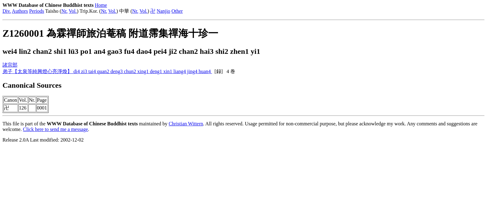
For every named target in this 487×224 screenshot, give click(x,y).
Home (101, 5)
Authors (20, 11)
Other (177, 11)
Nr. (64, 11)
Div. (6, 11)
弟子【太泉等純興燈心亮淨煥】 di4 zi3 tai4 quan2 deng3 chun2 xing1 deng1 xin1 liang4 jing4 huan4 (107, 71)
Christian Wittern (186, 123)
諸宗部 (9, 65)
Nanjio (163, 11)
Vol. (73, 11)
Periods (36, 11)
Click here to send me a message (55, 129)
